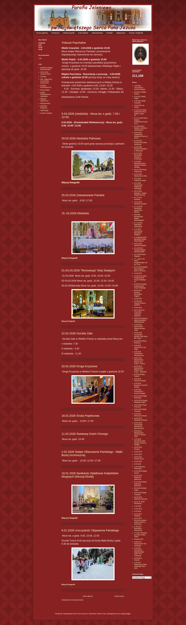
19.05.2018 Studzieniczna (139, 458)
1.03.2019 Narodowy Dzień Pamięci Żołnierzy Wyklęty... (140, 442)
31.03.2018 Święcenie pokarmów (138, 477)
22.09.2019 (138, 273)
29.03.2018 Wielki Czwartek (140, 493)
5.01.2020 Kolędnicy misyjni (140, 179)
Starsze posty (119, 596)
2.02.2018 (137, 511)
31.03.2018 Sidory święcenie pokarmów (140, 484)
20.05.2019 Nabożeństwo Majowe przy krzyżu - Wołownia (140, 369)
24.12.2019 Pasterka (138, 198)
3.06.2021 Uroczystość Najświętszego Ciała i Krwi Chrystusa (139, 552)
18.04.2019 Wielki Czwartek (140, 410)
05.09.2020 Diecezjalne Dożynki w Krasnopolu (138, 156)
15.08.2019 (138, 308)
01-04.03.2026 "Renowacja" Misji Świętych (88, 270)
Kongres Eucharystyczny (45, 86)
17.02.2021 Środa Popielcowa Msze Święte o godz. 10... (140, 112)
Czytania (43, 76)
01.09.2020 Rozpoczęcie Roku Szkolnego (140, 142)
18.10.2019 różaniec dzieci (45, 73)
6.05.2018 (137, 464)
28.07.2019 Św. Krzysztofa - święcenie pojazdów (139, 313)
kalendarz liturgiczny (43, 107)
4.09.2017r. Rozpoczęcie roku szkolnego (140, 544)
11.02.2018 (138, 509)
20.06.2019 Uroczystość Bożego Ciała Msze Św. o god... (140, 335)
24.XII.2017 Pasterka (138, 515)
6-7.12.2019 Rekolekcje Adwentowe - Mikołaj (138, 209)
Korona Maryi (44, 90)
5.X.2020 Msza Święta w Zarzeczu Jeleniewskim (140, 128)
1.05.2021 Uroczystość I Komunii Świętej (139, 87)
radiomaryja (44, 110)
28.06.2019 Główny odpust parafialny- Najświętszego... (140, 320)
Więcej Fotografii (69, 258)
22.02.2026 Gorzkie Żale (77, 333)
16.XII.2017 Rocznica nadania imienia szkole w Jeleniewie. (140, 521)
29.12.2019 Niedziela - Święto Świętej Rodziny (140, 193)
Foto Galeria (83, 33)
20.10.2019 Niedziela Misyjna (140, 244)
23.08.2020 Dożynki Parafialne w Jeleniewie (140, 149)
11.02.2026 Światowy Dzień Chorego (85, 433)
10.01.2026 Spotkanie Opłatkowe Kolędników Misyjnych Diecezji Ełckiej (90, 475)
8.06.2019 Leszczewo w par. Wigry (140, 347)
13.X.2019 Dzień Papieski (140, 255)
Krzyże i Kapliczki (136, 33)
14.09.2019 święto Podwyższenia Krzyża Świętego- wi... (140, 278)
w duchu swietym (46, 113)
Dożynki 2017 (138, 539)
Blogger (128, 614)
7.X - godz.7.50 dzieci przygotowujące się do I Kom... (140, 261)
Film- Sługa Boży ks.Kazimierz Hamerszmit (46, 81)
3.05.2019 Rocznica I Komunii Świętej (140, 385)
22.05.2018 (138, 454)
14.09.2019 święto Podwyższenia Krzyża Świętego (140, 286)
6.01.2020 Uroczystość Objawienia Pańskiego (138, 186)
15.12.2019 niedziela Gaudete (140, 203)
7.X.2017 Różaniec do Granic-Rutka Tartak (140, 535)
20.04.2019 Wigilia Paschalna (140, 397)
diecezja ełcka (45, 103)
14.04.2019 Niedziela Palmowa (140, 419)
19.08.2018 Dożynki (138, 448)
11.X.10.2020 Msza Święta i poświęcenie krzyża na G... (140, 120)
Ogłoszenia (120, 33)
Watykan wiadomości (44, 100)
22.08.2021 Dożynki (138, 559)
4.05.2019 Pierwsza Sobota (140, 380)
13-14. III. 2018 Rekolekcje (139, 502)
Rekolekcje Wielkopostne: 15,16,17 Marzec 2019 (140, 433)
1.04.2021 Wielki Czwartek (140, 102)
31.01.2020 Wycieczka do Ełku (140, 175)
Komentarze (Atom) (76, 600)
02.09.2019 (138, 299)
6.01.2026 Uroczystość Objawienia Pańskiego (90, 530)
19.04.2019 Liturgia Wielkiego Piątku (140, 401)
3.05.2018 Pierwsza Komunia (140, 415)
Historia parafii (68, 33)
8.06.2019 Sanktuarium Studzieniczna (139, 353)
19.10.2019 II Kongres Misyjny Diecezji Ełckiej (139, 250)
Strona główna (42, 33)
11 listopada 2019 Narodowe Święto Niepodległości (140, 239)
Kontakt (109, 33)
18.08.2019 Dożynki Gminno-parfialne (140, 303)
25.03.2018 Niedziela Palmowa (140, 498)
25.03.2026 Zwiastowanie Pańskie (83, 195)
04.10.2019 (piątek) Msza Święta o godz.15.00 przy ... (140, 269)
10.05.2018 (138, 461)
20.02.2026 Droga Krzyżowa (79, 366)
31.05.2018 (138, 452)
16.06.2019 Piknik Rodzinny (140, 342)
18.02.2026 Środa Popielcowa (80, 415)
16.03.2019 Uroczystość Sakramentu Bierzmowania (139, 425)
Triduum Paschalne (74, 42)
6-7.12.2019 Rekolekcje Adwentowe (138, 224)
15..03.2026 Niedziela (75, 213)
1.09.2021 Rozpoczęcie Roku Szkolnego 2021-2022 (140, 565)
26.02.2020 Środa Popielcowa (140, 170)
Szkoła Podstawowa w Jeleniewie (45, 94)
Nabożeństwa (97, 33)
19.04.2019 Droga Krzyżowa (140, 406)
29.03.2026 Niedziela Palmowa (81, 138)
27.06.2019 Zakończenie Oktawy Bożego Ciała (139, 327)
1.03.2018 (137, 506)
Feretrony (55, 33)
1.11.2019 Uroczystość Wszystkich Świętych (138, 232)
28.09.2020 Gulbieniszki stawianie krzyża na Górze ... (141, 135)
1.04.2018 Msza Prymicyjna (139, 467)
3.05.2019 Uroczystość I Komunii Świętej (139, 391)
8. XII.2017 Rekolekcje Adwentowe (138, 528)
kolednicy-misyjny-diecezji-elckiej (46, 68)
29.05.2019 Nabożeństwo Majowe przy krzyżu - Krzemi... (140, 361)
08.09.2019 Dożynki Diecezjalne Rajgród (138, 293)
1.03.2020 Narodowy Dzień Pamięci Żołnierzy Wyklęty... (140, 164)
